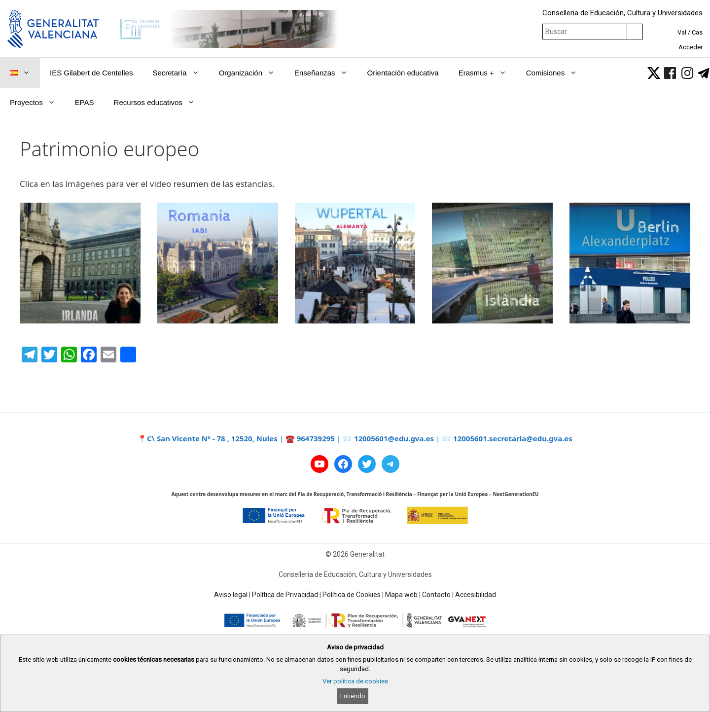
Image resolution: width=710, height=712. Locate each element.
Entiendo (352, 696)
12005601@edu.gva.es (394, 438)
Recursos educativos (159, 102)
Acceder (690, 47)
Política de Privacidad (285, 595)
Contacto (436, 595)
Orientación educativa (403, 73)
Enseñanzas (325, 73)
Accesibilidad (475, 595)
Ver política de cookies (355, 681)
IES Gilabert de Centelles (91, 73)
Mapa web (401, 595)
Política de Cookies (351, 595)
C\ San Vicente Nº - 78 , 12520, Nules (212, 438)
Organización (251, 73)
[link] (653, 73)
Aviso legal (231, 595)
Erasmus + (487, 73)
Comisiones (556, 73)
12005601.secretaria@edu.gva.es (512, 438)
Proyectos (37, 102)
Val (681, 32)
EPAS (84, 102)
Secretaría (180, 73)
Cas (697, 32)
